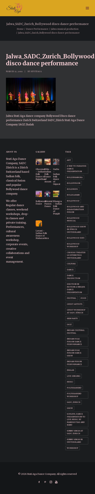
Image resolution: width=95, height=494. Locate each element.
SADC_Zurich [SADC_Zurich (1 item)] (73, 402)
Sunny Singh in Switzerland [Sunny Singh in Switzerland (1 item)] (75, 440)
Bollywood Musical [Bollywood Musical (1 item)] (73, 219)
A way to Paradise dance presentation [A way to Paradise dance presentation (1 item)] (76, 169)
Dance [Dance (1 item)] (70, 270)
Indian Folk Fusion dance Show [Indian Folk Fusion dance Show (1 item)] (74, 353)
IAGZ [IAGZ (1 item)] (69, 324)
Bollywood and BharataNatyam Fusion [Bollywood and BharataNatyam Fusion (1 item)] (75, 209)
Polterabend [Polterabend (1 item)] (74, 388)
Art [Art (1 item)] (69, 160)
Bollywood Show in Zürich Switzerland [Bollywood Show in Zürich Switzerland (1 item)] (76, 229)
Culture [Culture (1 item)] (71, 264)
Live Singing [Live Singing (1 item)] (73, 376)
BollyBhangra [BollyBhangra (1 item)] (75, 177)
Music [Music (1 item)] (70, 382)
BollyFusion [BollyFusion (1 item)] (73, 183)
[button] (87, 8)
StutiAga (36, 71)
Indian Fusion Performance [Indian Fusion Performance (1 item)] (74, 362)
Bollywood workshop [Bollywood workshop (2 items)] (73, 245)
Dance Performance (37, 29)
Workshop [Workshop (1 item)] (72, 448)
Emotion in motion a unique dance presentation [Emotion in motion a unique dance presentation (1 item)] (76, 288)
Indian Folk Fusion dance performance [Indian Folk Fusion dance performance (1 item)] (74, 341)
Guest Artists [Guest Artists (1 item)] (74, 304)
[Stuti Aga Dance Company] (47, 8)
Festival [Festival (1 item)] (71, 298)
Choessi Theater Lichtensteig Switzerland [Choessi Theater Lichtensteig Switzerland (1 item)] (76, 255)
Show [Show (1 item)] (70, 408)
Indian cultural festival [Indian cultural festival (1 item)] (76, 331)
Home (20, 29)
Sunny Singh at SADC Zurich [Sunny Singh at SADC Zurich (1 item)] (75, 432)
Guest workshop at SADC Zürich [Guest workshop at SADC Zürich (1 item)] (76, 311)
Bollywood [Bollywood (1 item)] (73, 201)
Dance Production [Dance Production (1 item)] (73, 276)
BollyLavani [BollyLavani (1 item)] (73, 195)
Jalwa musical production (64, 29)
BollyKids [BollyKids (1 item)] (72, 189)
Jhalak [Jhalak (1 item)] (70, 370)
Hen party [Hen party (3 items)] (72, 318)
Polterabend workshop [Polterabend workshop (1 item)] (74, 395)
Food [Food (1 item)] (83, 298)
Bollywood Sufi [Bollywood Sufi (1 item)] (75, 238)
